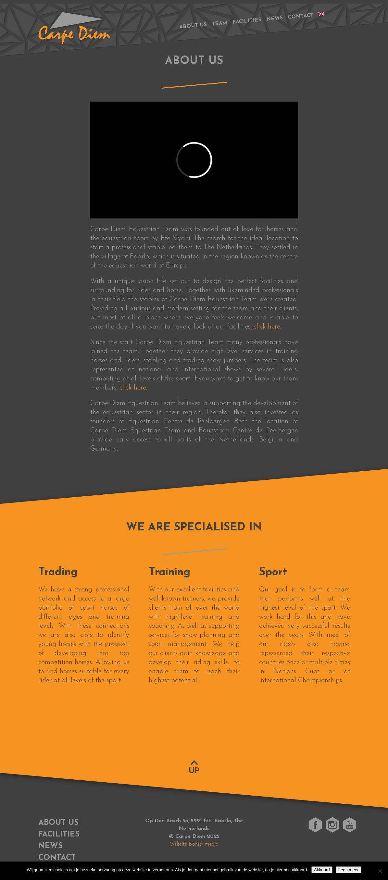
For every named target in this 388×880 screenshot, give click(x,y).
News (274, 19)
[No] (380, 871)
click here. (267, 326)
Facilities (246, 21)
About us (193, 26)
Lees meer (348, 869)
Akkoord (322, 869)
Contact (300, 16)
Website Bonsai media (194, 844)
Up (194, 771)
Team (219, 23)
